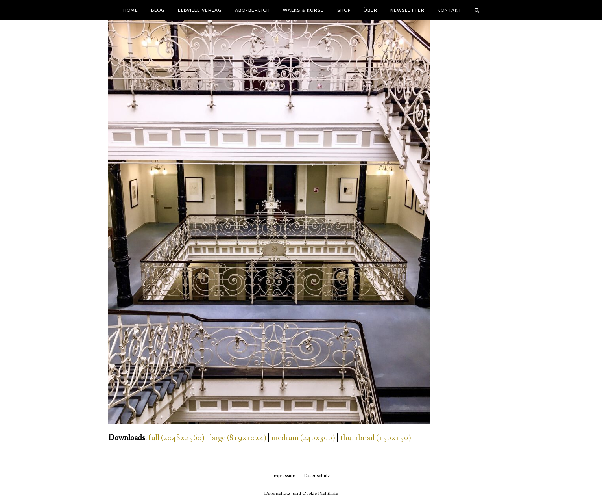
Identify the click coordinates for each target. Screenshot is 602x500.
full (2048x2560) (176, 438)
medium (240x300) (303, 438)
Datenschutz (317, 475)
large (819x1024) (238, 438)
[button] (477, 10)
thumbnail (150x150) (375, 438)
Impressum (284, 475)
